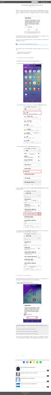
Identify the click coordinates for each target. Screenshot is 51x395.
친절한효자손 (26, 393)
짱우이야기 (25, 392)
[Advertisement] (32, 346)
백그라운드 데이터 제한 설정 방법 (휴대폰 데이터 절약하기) (26, 329)
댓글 (16, 389)
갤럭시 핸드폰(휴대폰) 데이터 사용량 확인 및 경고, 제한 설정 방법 (27, 333)
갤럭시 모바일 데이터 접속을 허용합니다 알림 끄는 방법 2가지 (32, 5)
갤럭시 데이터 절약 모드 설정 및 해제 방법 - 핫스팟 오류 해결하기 (27, 331)
